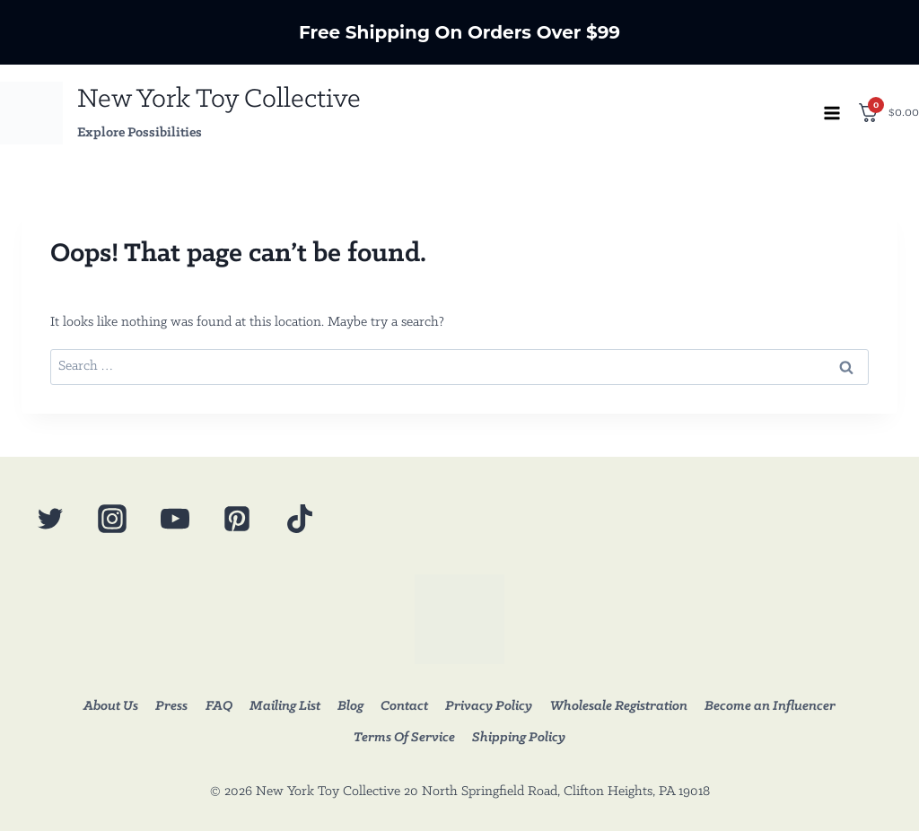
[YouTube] (175, 518)
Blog (350, 706)
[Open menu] (831, 113)
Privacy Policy (488, 706)
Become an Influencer (770, 706)
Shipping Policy (518, 737)
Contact (404, 706)
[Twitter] (50, 518)
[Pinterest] (237, 518)
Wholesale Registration (618, 706)
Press (171, 706)
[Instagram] (112, 518)
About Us (110, 706)
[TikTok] (299, 518)
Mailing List (284, 706)
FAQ (219, 706)
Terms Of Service (404, 737)
